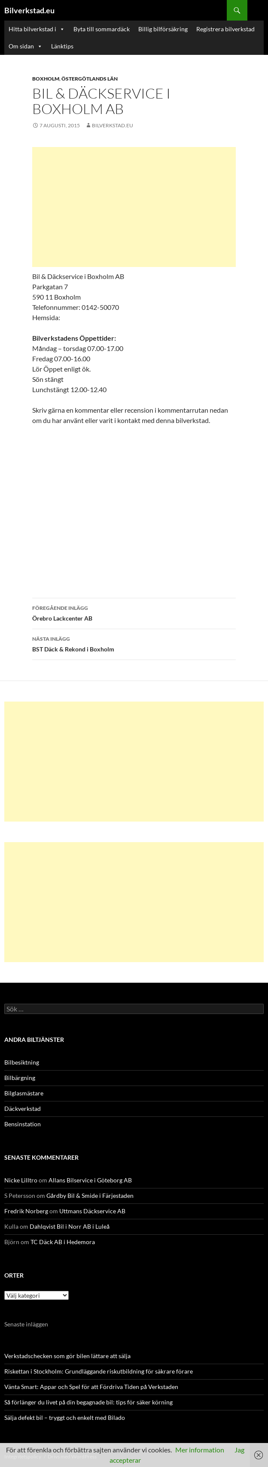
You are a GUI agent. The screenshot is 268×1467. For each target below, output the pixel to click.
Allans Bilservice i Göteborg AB (90, 1180)
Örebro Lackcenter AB (134, 612)
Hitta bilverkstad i (37, 29)
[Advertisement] (134, 207)
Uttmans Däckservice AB (92, 1211)
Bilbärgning (19, 1077)
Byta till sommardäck (101, 29)
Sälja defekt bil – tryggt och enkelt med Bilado (64, 1417)
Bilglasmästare (23, 1093)
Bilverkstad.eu (29, 10)
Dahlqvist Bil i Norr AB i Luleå (70, 1226)
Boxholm (45, 78)
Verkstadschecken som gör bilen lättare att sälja (67, 1355)
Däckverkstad (22, 1108)
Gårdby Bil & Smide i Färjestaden (90, 1195)
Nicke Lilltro (20, 1180)
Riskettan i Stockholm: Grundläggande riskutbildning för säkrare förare (98, 1371)
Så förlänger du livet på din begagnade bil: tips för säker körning (88, 1402)
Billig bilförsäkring (163, 29)
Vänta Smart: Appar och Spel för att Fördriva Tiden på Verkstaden (91, 1386)
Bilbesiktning (21, 1062)
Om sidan (26, 46)
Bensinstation (22, 1124)
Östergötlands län (89, 78)
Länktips (62, 46)
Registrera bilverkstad (225, 29)
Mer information (199, 1450)
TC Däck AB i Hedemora (62, 1241)
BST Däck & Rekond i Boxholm (134, 643)
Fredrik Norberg (26, 1211)
